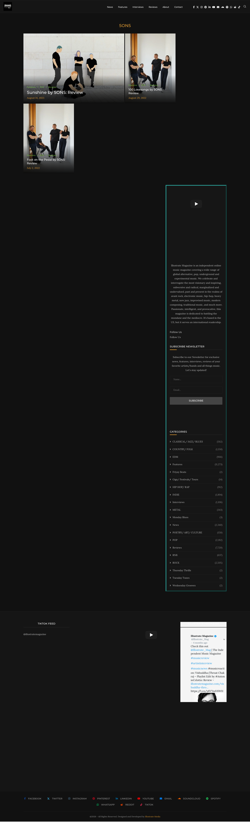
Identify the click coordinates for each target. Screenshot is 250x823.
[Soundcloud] (222, 7)
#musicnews (199, 669)
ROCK (197, 564)
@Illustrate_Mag (200, 640)
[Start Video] (196, 205)
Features (122, 7)
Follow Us (175, 338)
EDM (197, 458)
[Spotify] (227, 7)
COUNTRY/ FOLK (197, 451)
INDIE (197, 496)
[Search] (245, 7)
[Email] (218, 7)
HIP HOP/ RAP (197, 488)
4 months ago (200, 644)
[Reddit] (235, 7)
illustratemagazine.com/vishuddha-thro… (207, 686)
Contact (178, 7)
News (110, 7)
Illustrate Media (152, 818)
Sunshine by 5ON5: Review (55, 93)
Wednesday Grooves (197, 587)
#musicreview (200, 659)
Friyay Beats (197, 473)
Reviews (153, 7)
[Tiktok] (239, 7)
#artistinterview (201, 664)
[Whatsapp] (231, 7)
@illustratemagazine (34, 635)
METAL (197, 511)
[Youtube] (213, 7)
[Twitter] (197, 7)
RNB (197, 556)
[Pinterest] (205, 7)
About (165, 7)
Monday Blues (197, 519)
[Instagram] (202, 7)
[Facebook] (194, 7)
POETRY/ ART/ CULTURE (197, 534)
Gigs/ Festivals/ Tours (197, 481)
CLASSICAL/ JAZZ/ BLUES (197, 443)
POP (197, 541)
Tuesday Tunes (197, 579)
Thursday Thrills (197, 571)
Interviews (137, 7)
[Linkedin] (210, 7)
